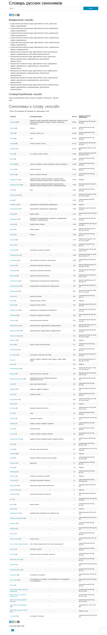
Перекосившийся (15, 336)
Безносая (13, 408)
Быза (11, 499)
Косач (12, 413)
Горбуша (12, 423)
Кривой (12, 214)
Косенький (13, 480)
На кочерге (13, 575)
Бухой (12, 449)
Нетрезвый (13, 315)
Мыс (11, 200)
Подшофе (13, 453)
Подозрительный (15, 184)
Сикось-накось (14, 490)
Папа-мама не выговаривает (18, 605)
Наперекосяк (14, 349)
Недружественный (15, 439)
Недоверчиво (14, 204)
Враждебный (14, 219)
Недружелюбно (14, 325)
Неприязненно (14, 281)
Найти (91, 8)
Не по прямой (14, 580)
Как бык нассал (14, 539)
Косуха (12, 428)
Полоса (12, 169)
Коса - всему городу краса (18, 544)
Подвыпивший (14, 291)
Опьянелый (13, 494)
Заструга (12, 418)
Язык (11, 138)
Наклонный (13, 270)
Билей (12, 458)
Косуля (12, 344)
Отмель (12, 234)
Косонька (13, 554)
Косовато (13, 476)
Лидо (11, 360)
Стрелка (12, 174)
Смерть (12, 128)
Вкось (12, 364)
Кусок (11, 159)
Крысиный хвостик (15, 559)
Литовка (12, 434)
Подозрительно (14, 179)
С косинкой (13, 616)
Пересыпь (13, 463)
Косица (12, 394)
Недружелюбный (15, 330)
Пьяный (12, 164)
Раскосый (13, 320)
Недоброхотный (15, 513)
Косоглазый (13, 355)
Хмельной (13, 276)
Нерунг (12, 585)
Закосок (12, 533)
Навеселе (13, 340)
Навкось (12, 509)
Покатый (12, 305)
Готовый (12, 143)
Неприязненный (15, 286)
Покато (12, 300)
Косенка (12, 549)
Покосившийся (14, 195)
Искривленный (14, 310)
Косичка (12, 296)
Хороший (12, 122)
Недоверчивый (14, 209)
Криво (12, 229)
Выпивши (13, 148)
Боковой (12, 224)
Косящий (12, 239)
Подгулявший (14, 399)
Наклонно (13, 265)
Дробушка (13, 528)
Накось (12, 467)
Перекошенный (14, 255)
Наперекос (13, 471)
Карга (11, 384)
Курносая (13, 373)
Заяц (11, 190)
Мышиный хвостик (15, 569)
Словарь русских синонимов (35, 3)
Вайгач (12, 444)
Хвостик (12, 245)
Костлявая (13, 250)
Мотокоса (13, 564)
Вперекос (13, 523)
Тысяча (12, 133)
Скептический (14, 260)
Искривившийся (15, 368)
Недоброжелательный (16, 379)
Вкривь (12, 404)
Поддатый (13, 389)
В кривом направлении (17, 518)
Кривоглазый (14, 485)
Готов (11, 154)
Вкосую (12, 504)
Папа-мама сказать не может (18, 610)
